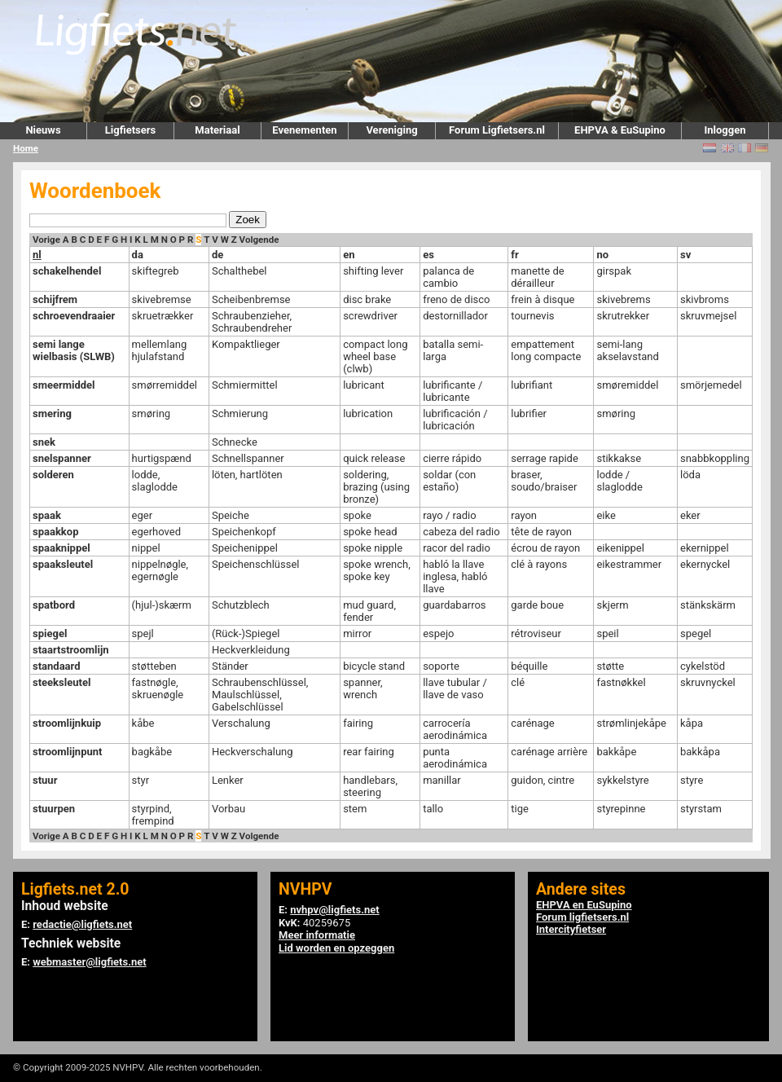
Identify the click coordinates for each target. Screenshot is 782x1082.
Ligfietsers (130, 130)
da (137, 255)
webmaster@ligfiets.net (89, 962)
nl (37, 255)
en (348, 255)
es (428, 255)
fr (514, 255)
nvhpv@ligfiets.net (334, 910)
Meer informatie (317, 935)
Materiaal (217, 130)
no (602, 255)
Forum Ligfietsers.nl (497, 130)
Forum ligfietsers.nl (582, 917)
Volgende (259, 239)
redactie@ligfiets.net (82, 924)
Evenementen (304, 130)
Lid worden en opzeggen (336, 948)
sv (685, 255)
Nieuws (42, 130)
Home (25, 148)
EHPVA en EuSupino (584, 905)
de (217, 255)
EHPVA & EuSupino (620, 130)
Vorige (46, 239)
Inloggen (724, 130)
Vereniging (391, 130)
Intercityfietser (571, 929)
